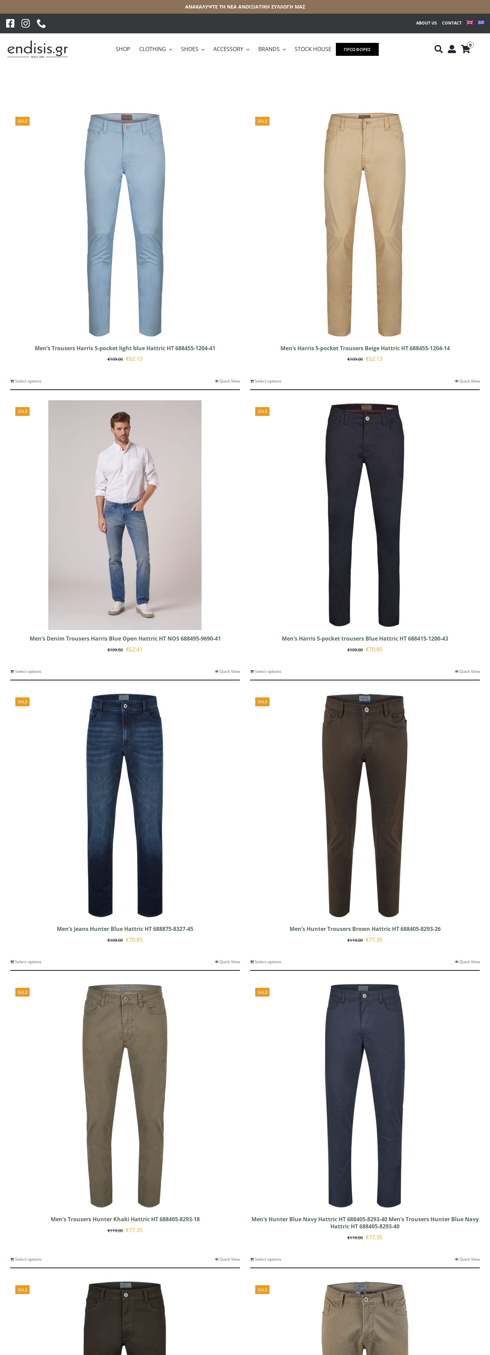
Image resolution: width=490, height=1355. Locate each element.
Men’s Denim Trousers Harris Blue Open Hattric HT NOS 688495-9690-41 (125, 638)
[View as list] (30, 82)
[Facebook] (10, 23)
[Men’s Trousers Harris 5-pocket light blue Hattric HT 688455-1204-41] (125, 225)
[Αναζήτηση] (439, 49)
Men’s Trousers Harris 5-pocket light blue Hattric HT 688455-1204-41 (125, 348)
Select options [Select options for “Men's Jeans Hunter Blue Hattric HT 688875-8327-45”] (28, 962)
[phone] (41, 23)
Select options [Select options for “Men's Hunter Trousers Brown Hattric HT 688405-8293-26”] (268, 962)
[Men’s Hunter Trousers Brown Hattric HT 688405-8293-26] (365, 805)
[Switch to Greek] (481, 23)
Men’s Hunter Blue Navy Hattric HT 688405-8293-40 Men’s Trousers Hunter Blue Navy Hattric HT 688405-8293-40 (365, 1222)
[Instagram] (25, 23)
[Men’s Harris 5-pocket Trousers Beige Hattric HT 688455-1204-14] (365, 225)
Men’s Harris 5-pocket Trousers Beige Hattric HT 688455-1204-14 (365, 348)
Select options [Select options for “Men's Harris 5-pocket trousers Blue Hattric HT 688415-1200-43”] (268, 671)
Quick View (229, 381)
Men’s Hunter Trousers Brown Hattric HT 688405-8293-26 (365, 929)
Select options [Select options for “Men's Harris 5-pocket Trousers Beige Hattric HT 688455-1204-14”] (268, 381)
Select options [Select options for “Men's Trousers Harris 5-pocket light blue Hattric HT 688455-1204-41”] (28, 381)
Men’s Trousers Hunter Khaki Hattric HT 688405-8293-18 (125, 1219)
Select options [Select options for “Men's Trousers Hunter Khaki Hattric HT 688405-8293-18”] (28, 1259)
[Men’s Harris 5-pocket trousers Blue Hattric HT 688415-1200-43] (365, 515)
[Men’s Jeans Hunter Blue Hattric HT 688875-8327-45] (125, 805)
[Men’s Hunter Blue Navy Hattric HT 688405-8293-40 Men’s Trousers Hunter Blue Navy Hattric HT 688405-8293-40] (365, 1096)
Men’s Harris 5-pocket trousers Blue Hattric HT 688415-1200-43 (365, 638)
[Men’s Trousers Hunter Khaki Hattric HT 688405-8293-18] (125, 1096)
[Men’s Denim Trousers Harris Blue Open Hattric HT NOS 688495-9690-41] (125, 515)
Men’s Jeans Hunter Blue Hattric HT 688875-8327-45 (125, 929)
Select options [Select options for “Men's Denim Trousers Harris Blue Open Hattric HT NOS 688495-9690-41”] (28, 671)
